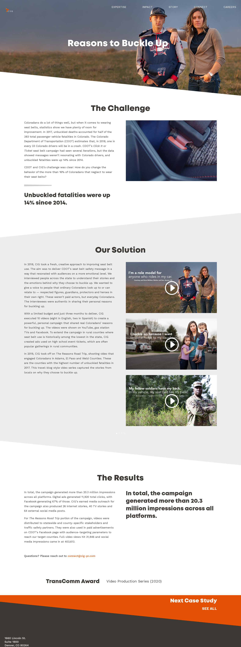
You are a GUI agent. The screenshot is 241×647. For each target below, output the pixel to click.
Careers (229, 9)
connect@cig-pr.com (81, 556)
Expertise (118, 9)
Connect (200, 9)
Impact (147, 9)
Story (172, 9)
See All (209, 609)
